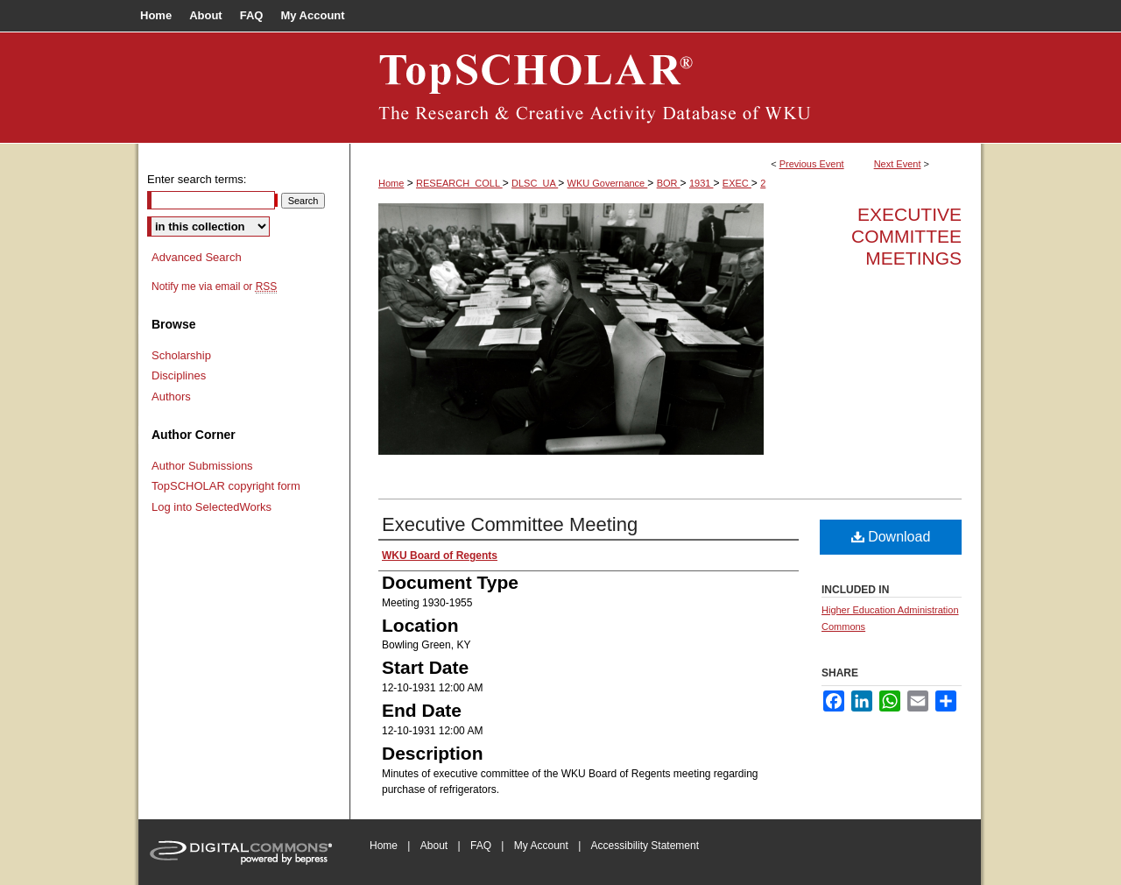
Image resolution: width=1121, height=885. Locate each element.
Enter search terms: (196, 179)
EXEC (737, 183)
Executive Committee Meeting (510, 524)
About (434, 845)
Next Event (897, 164)
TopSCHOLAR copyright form (226, 485)
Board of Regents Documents (666, 87)
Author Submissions (202, 465)
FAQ (480, 845)
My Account (541, 845)
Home (391, 183)
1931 (701, 183)
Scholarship (181, 355)
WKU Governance (608, 183)
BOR (668, 183)
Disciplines (179, 375)
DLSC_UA (534, 183)
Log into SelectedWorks (211, 506)
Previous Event (811, 164)
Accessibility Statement (645, 845)
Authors (171, 396)
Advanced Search (197, 257)
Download (891, 536)
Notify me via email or (214, 286)
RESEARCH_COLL (459, 183)
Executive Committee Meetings (906, 236)
